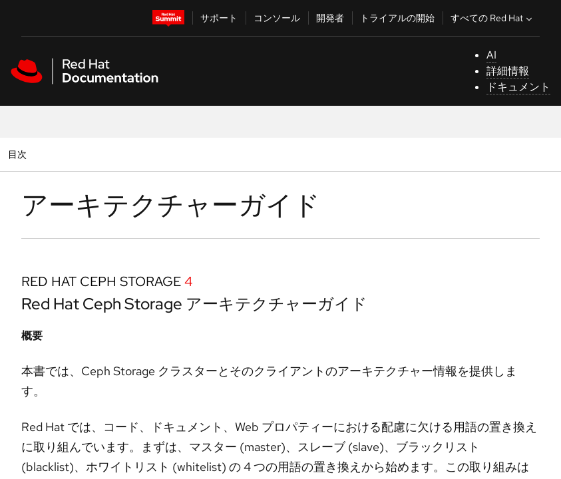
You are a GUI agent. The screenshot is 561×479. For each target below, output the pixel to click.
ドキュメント (518, 87)
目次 (19, 154)
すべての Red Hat (493, 18)
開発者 (330, 18)
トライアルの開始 (397, 18)
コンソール (277, 18)
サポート (219, 18)
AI (491, 55)
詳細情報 (507, 71)
